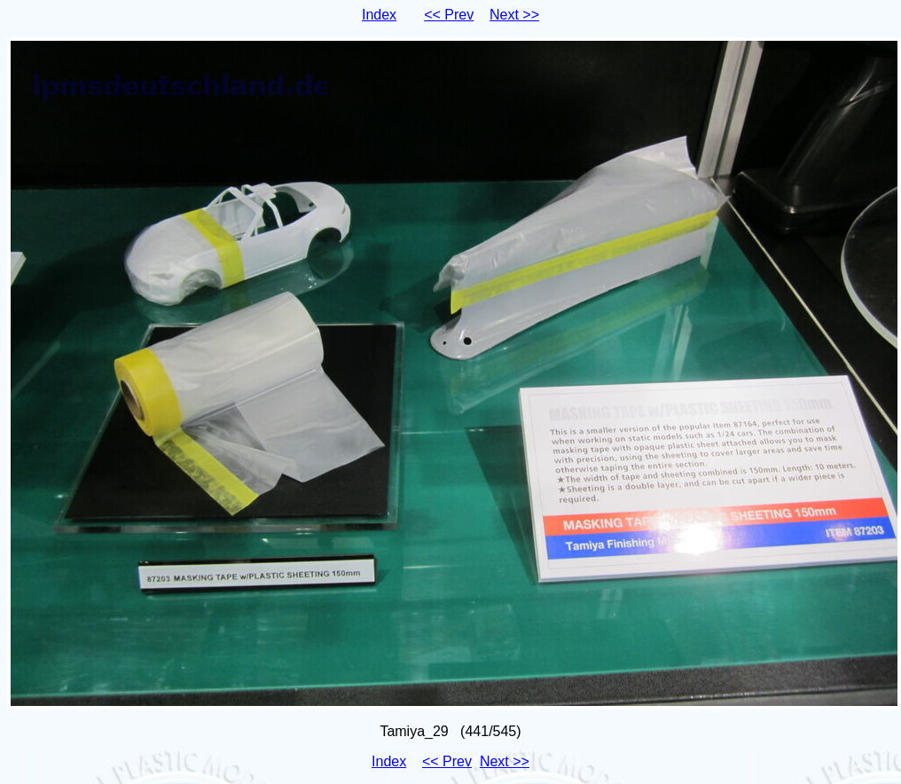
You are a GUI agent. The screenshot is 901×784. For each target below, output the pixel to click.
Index (379, 14)
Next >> (514, 14)
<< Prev (449, 14)
